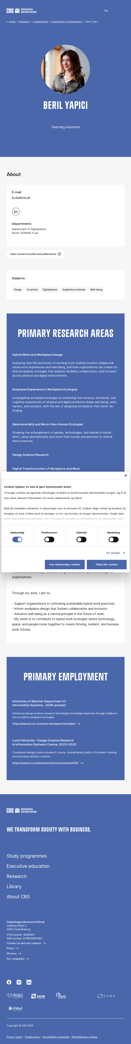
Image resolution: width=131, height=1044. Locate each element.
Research (25, 21)
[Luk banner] (126, 475)
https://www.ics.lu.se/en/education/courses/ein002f (45, 763)
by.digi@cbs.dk (21, 197)
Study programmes (27, 856)
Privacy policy (15, 1036)
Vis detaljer (113, 552)
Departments (41, 21)
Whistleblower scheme (84, 1036)
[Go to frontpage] (22, 10)
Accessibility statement (56, 1036)
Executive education (28, 866)
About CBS (18, 896)
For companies (15, 958)
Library (14, 886)
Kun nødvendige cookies (64, 564)
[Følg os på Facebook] (9, 982)
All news (12, 953)
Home (12, 21)
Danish (104, 11)
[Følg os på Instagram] (19, 982)
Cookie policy (33, 1036)
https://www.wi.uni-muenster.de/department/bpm (43, 723)
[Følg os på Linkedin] (29, 982)
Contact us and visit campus (24, 943)
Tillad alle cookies (107, 564)
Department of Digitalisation (67, 21)
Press (10, 948)
